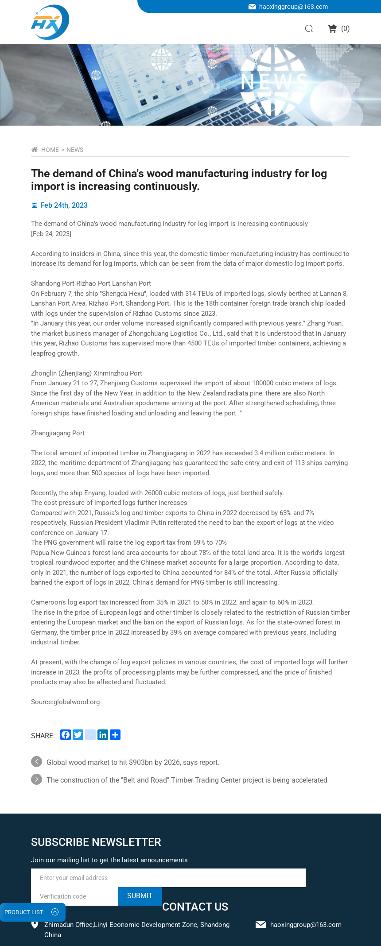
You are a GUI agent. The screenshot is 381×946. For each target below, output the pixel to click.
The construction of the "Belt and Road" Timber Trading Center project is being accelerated (187, 780)
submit (140, 896)
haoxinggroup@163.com (293, 6)
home (50, 149)
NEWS (74, 149)
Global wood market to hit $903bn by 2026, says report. (133, 762)
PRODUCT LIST (23, 912)
